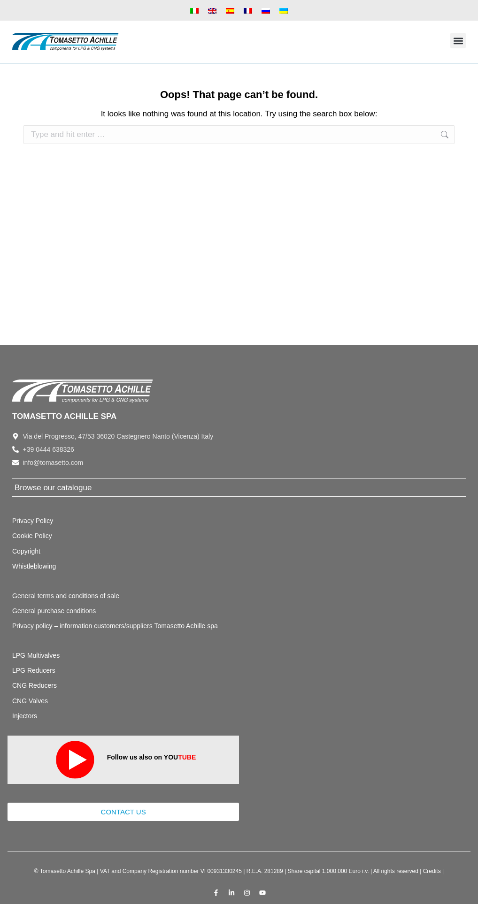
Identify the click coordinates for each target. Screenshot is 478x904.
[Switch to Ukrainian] (284, 10)
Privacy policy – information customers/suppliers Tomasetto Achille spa (115, 626)
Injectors (24, 716)
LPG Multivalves (36, 655)
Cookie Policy (32, 535)
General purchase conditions (54, 611)
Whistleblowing (34, 566)
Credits (432, 871)
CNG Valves (30, 701)
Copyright (26, 551)
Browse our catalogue (53, 487)
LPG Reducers (33, 670)
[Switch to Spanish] (230, 10)
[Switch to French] (248, 10)
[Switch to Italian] (194, 10)
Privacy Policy (32, 520)
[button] (458, 40)
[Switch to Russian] (266, 10)
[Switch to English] (212, 10)
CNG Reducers (34, 685)
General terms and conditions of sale (65, 596)
